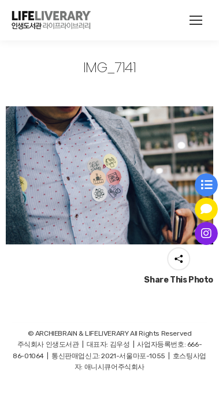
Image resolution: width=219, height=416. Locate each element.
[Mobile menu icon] (195, 20)
